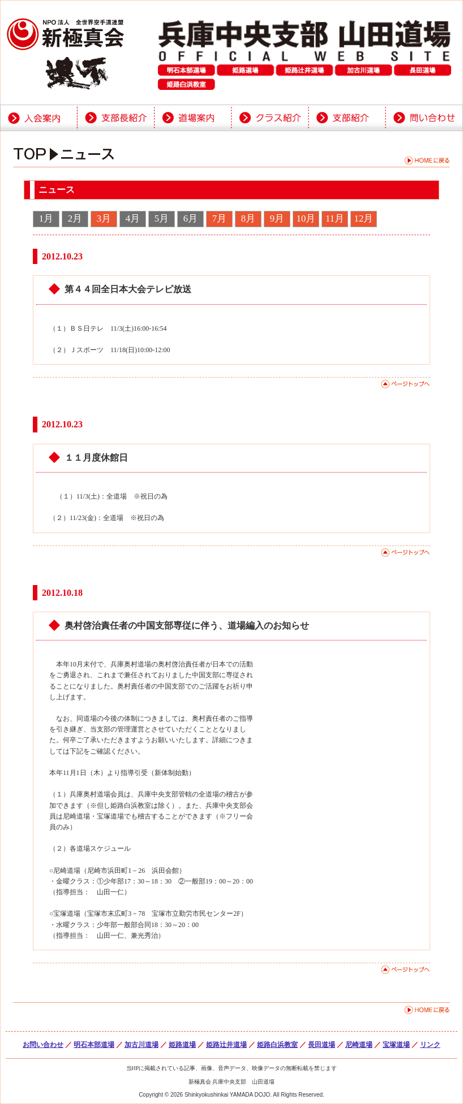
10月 (306, 218)
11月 (334, 218)
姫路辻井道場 (226, 1045)
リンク (430, 1045)
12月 (364, 218)
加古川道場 (141, 1045)
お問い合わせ (43, 1045)
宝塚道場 (396, 1045)
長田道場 (321, 1045)
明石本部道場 (94, 1045)
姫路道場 (182, 1045)
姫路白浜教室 (277, 1045)
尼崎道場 (358, 1045)
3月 (104, 218)
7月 (219, 218)
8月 (248, 218)
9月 (277, 218)
